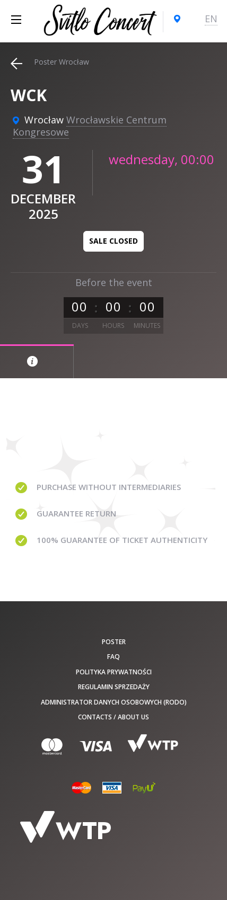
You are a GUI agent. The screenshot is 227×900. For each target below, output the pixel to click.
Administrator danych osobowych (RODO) (114, 702)
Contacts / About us (113, 716)
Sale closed (113, 241)
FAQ (113, 656)
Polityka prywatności (114, 671)
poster (114, 641)
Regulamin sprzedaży (114, 686)
